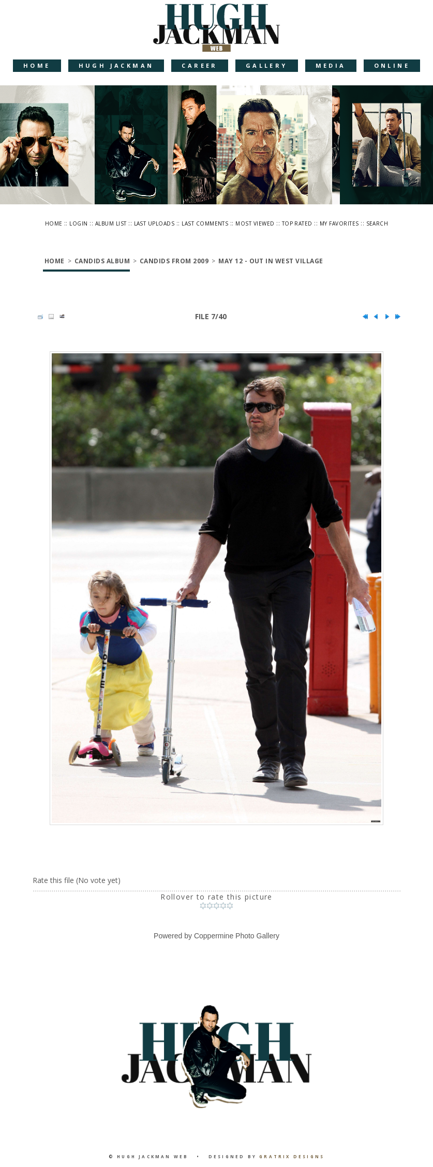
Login (78, 223)
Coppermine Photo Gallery (236, 936)
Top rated (297, 223)
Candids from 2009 (174, 261)
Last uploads (154, 223)
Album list (111, 223)
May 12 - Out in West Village (270, 261)
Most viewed (254, 223)
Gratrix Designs (291, 1156)
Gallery (267, 65)
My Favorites (339, 223)
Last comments (205, 223)
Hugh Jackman (116, 65)
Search (377, 223)
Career (199, 65)
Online (392, 65)
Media (331, 65)
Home (37, 65)
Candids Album (102, 261)
